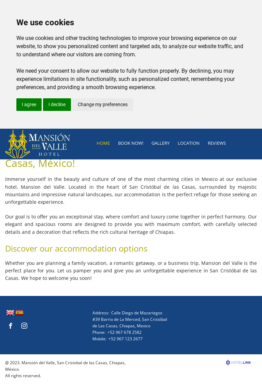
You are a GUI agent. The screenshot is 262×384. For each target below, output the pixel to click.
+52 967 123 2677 (125, 339)
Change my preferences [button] (103, 104)
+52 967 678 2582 (124, 332)
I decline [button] (57, 104)
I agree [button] (29, 104)
